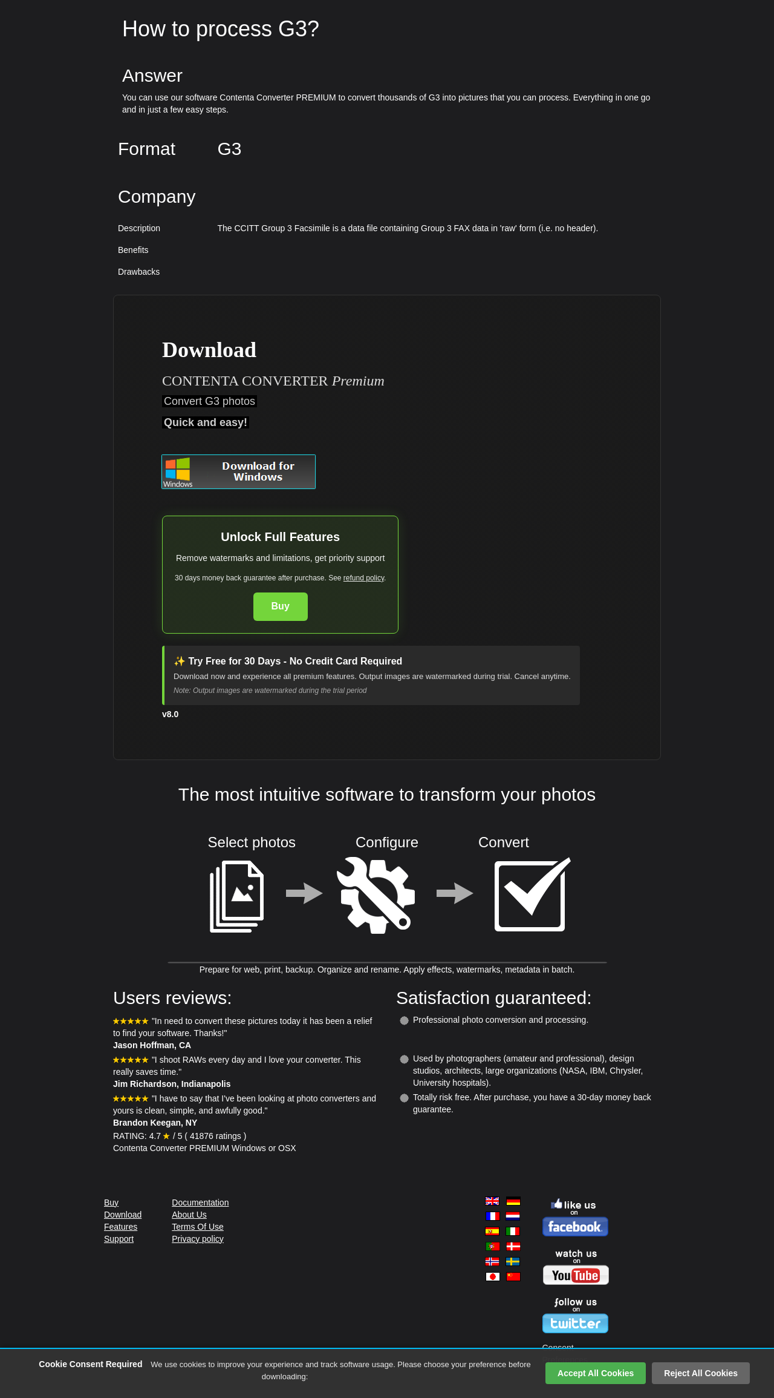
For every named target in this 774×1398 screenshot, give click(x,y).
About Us (189, 1214)
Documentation (200, 1202)
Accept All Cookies (596, 1373)
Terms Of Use (198, 1227)
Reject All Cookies (701, 1373)
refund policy (363, 578)
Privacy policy (198, 1239)
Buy (281, 606)
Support (119, 1239)
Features (120, 1227)
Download (122, 1214)
